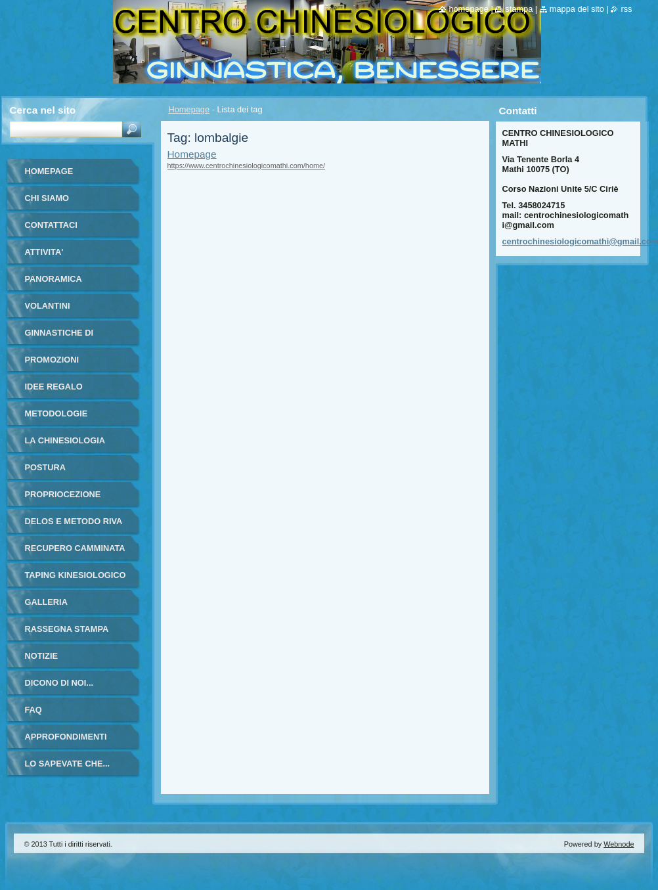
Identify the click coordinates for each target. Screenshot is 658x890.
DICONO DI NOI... (59, 683)
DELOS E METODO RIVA (74, 521)
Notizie (41, 656)
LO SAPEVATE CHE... (67, 763)
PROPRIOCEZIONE (63, 494)
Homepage (189, 109)
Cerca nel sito (43, 110)
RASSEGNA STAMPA (67, 629)
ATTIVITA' (44, 252)
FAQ (33, 710)
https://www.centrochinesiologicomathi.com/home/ (246, 165)
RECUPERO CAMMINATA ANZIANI (75, 552)
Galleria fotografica (56, 606)
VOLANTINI (47, 306)
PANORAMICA (53, 279)
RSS (626, 9)
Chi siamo (47, 198)
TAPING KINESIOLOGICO (75, 575)
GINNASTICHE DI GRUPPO (59, 337)
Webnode (618, 844)
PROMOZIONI (52, 360)
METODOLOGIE (56, 413)
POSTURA (45, 467)
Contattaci (51, 225)
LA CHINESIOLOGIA (65, 440)
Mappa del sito (577, 9)
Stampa (519, 9)
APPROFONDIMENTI (66, 737)
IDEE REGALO (54, 386)
